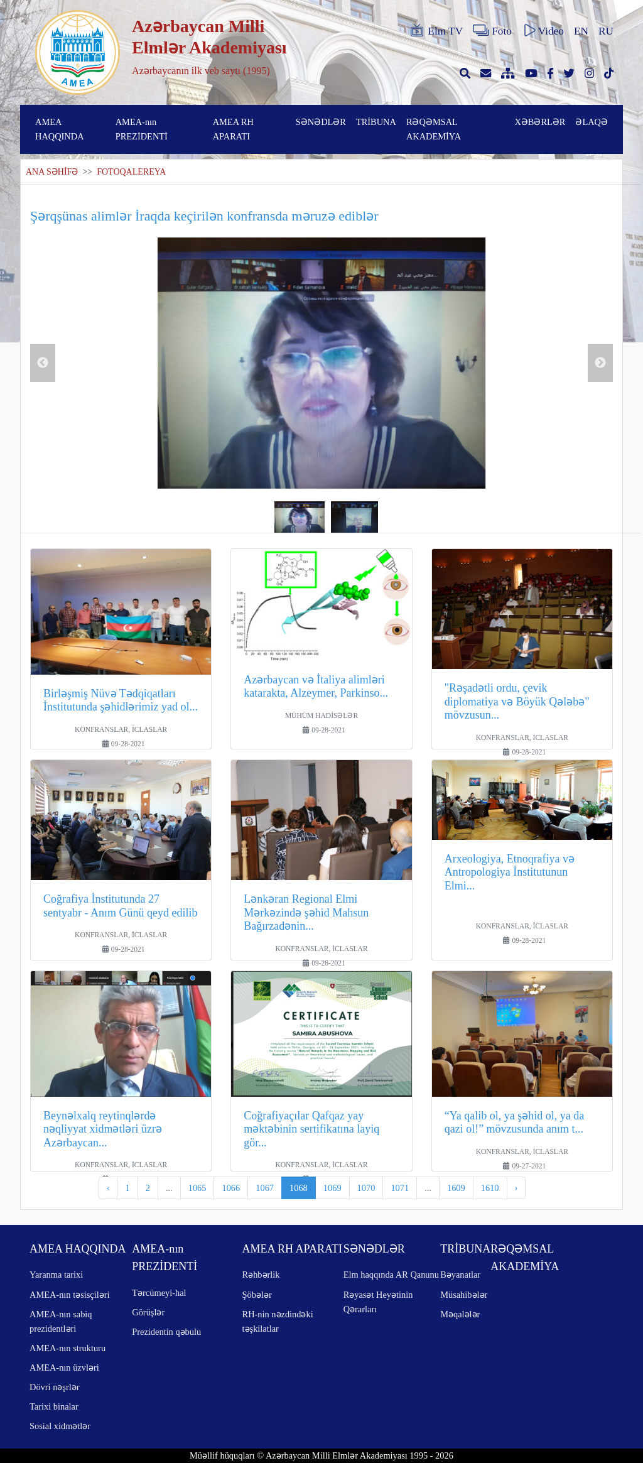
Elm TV (436, 31)
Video (543, 31)
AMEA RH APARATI (233, 129)
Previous (42, 363)
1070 (366, 1188)
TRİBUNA (376, 122)
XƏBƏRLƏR (539, 122)
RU (605, 31)
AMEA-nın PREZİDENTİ (142, 129)
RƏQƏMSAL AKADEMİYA (433, 129)
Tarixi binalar (54, 1406)
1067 (265, 1188)
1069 (332, 1188)
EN (581, 31)
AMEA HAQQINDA (59, 129)
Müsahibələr (463, 1295)
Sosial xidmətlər (60, 1426)
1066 (231, 1188)
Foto (492, 31)
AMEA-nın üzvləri (64, 1367)
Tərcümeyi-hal (159, 1293)
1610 (490, 1188)
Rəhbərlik (261, 1275)
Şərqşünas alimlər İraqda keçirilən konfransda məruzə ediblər (204, 216)
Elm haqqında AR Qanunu (391, 1275)
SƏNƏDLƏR (321, 122)
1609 (456, 1188)
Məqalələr (460, 1314)
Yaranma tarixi (56, 1275)
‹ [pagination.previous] (108, 1188)
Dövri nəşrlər (55, 1387)
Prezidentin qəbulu (166, 1332)
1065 (197, 1188)
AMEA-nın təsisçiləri (70, 1295)
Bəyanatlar (460, 1275)
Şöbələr (257, 1295)
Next (600, 363)
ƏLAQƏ (591, 122)
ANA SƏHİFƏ (52, 172)
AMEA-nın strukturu (67, 1348)
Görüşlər (148, 1312)
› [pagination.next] (516, 1188)
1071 (400, 1188)
